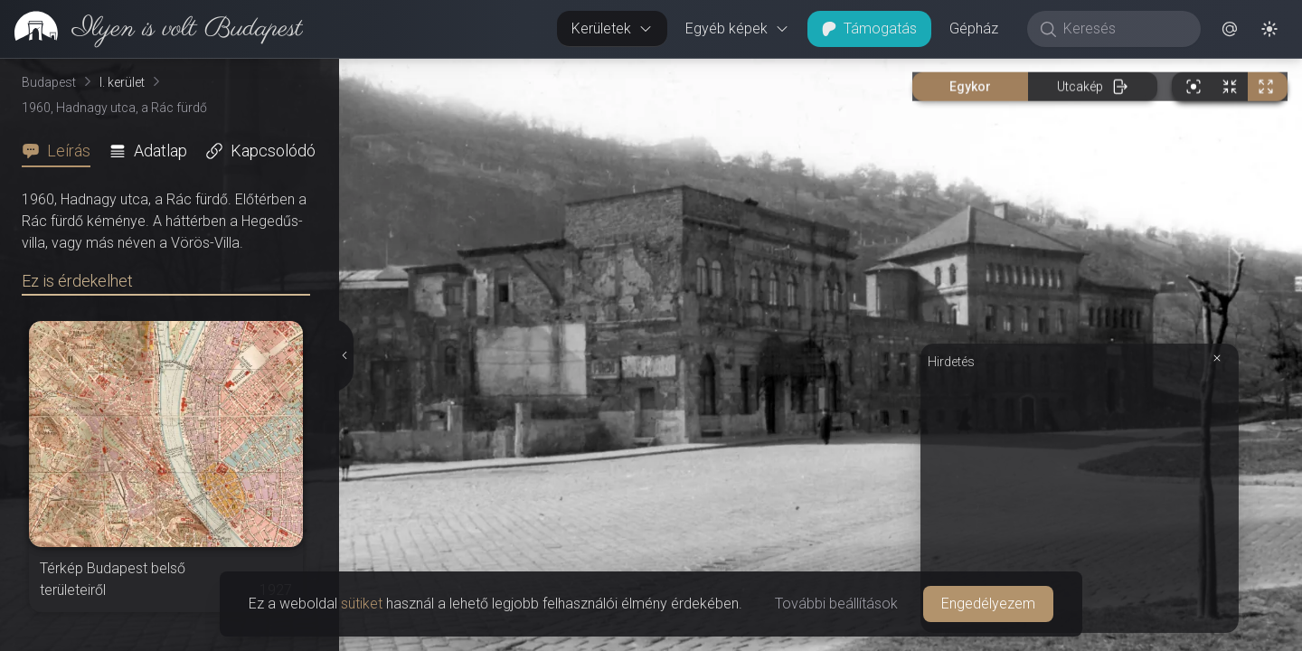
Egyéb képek (737, 28)
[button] (1230, 29)
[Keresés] (1123, 29)
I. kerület (122, 82)
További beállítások (836, 603)
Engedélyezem (988, 603)
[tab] (61, 151)
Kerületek (612, 28)
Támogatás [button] (869, 28)
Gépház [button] (973, 28)
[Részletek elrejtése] (345, 355)
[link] (151, 29)
